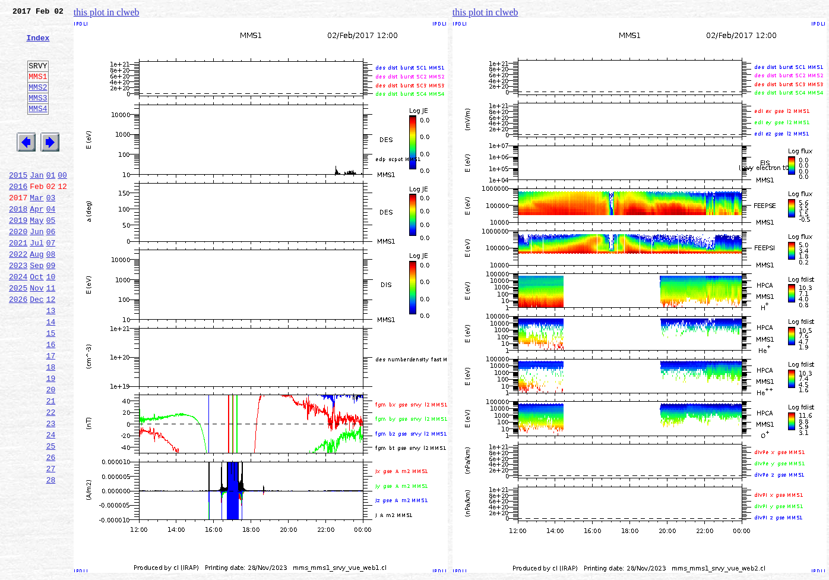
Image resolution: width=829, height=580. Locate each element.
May (36, 255)
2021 (18, 281)
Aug (36, 294)
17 (51, 412)
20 (51, 451)
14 (51, 373)
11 (51, 334)
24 (51, 504)
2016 (18, 216)
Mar (36, 229)
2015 (18, 203)
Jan (36, 203)
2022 (18, 294)
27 (51, 543)
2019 (18, 255)
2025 (18, 334)
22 (51, 477)
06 (51, 268)
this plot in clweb (107, 12)
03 (51, 229)
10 (51, 321)
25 (51, 517)
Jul (36, 281)
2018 (18, 242)
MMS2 (38, 102)
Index (37, 44)
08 (51, 294)
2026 (18, 347)
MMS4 (38, 127)
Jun (36, 268)
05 (51, 255)
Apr (36, 242)
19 (51, 438)
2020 (18, 268)
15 (51, 386)
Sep (36, 307)
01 (51, 203)
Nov (36, 334)
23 (51, 491)
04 (51, 242)
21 (51, 464)
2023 (18, 307)
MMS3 (38, 115)
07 (51, 281)
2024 (18, 321)
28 (51, 556)
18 (51, 425)
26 (51, 530)
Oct (36, 321)
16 (51, 399)
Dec (36, 347)
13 (51, 360)
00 (62, 203)
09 (51, 307)
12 (51, 347)
